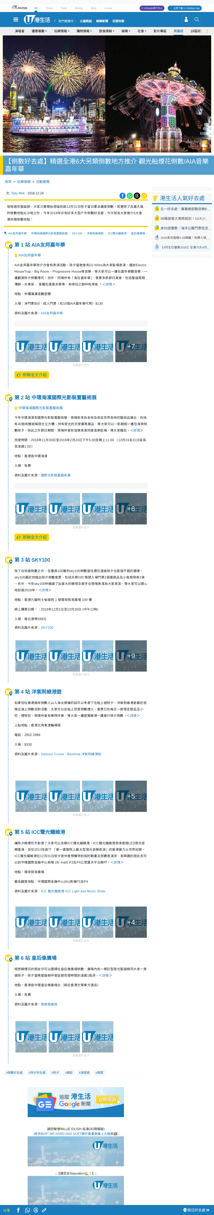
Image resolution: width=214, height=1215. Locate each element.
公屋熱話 (86, 21)
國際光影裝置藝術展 (56, 466)
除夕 (56, 1063)
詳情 (109, 275)
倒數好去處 (15, 1063)
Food (64, 8)
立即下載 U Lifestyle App (186, 8)
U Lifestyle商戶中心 (152, 8)
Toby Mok (18, 184)
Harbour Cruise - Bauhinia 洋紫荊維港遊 (71, 745)
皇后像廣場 (138, 224)
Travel (49, 8)
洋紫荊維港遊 (95, 224)
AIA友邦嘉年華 (17, 224)
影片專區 (160, 31)
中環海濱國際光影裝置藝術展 (49, 224)
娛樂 (125, 31)
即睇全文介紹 (32, 366)
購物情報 (83, 31)
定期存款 (118, 21)
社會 (141, 31)
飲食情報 (105, 31)
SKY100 (77, 224)
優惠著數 (38, 31)
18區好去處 (199, 31)
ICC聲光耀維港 (117, 224)
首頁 (8, 173)
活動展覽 (43, 173)
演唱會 (19, 31)
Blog (93, 8)
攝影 (70, 1063)
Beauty (79, 8)
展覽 (100, 1063)
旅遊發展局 (49, 995)
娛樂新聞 (102, 21)
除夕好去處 (38, 1063)
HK (36, 8)
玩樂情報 (60, 31)
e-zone (108, 8)
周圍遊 (178, 31)
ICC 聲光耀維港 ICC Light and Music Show (73, 882)
